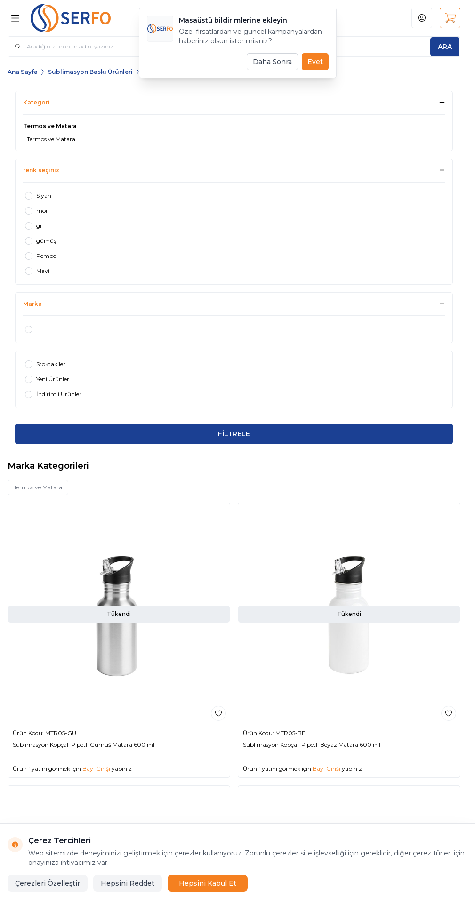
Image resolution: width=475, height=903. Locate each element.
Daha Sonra (272, 61)
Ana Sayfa (23, 71)
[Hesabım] (421, 18)
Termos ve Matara (38, 487)
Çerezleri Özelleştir (47, 883)
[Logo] (78, 18)
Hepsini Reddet (127, 883)
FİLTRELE (234, 434)
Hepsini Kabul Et (207, 883)
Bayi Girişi (96, 768)
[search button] (444, 46)
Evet (315, 61)
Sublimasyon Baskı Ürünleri (90, 71)
